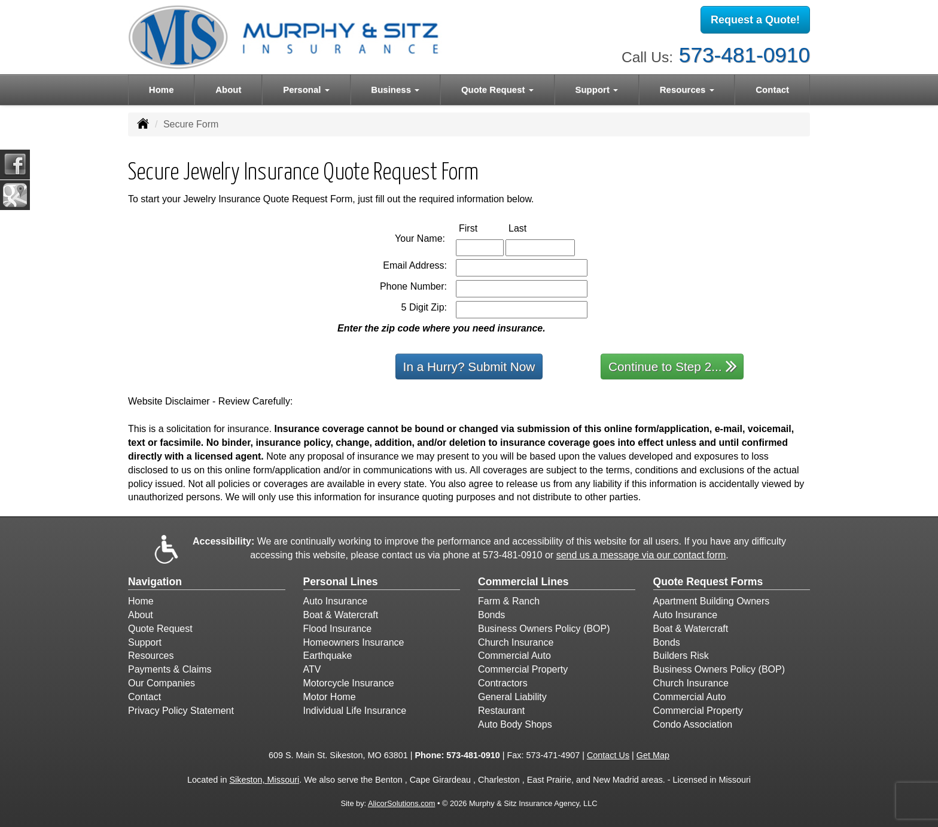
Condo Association (693, 724)
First (480, 227)
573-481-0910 (744, 54)
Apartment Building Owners (711, 601)
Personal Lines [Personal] (340, 582)
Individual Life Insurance (355, 711)
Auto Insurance (335, 601)
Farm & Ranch (509, 601)
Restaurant (501, 711)
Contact (772, 89)
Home (161, 89)
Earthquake (327, 655)
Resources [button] (687, 89)
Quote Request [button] (497, 89)
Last (530, 227)
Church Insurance (515, 642)
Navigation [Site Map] (155, 582)
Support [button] (596, 89)
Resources (150, 655)
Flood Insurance (337, 629)
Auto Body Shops (515, 724)
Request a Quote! (755, 20)
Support (145, 642)
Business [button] (395, 89)
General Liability (512, 697)
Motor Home (329, 697)
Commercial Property (523, 669)
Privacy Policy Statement (181, 711)
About (228, 89)
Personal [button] (306, 89)
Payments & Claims (170, 669)
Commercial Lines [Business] (523, 582)
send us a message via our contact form (641, 555)
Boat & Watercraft (341, 615)
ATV (312, 669)
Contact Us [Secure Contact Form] (608, 755)
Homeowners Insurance (353, 642)
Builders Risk (681, 655)
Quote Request (160, 629)
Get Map (652, 755)
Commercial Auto (514, 655)
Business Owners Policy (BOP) (544, 629)
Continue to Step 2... (672, 366)
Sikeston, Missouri (264, 780)
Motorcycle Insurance (348, 683)
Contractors (503, 683)
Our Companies (161, 683)
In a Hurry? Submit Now (469, 366)
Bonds (491, 615)
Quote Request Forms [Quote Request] (708, 582)
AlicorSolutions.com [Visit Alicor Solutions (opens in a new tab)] (401, 803)
